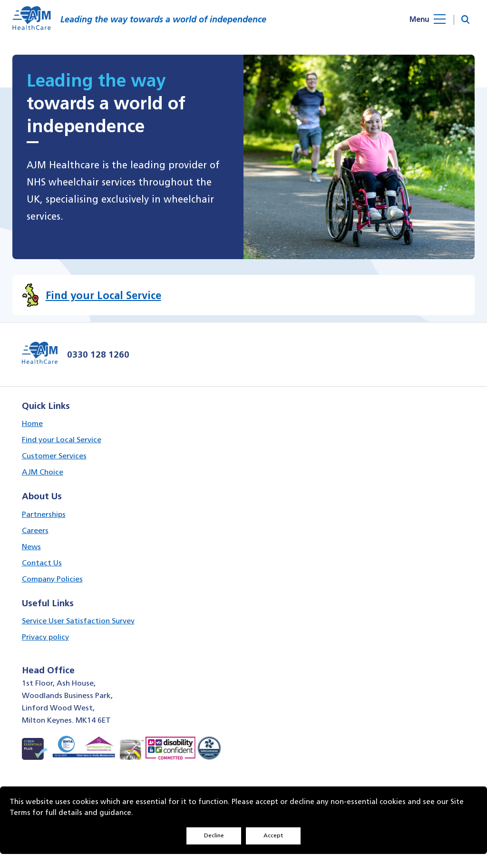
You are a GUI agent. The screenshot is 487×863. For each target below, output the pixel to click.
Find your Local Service (61, 439)
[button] (465, 19)
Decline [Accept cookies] (214, 835)
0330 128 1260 (98, 354)
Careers (35, 530)
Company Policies (52, 578)
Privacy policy (45, 636)
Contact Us (42, 562)
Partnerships (44, 514)
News (31, 546)
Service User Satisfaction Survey (78, 620)
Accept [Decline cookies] (273, 835)
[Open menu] (434, 19)
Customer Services (54, 455)
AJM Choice (42, 471)
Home (32, 423)
